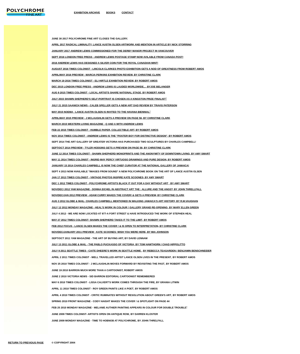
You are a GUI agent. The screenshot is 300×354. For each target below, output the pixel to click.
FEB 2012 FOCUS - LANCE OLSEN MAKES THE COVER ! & (87, 226)
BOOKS (110, 12)
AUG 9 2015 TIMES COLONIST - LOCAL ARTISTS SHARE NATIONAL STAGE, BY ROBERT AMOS (108, 92)
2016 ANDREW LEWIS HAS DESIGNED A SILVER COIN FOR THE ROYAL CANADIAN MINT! (105, 62)
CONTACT (128, 12)
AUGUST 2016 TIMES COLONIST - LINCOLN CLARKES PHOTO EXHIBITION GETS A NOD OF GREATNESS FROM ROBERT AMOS (128, 68)
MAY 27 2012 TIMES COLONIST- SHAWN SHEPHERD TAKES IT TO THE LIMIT (97, 219)
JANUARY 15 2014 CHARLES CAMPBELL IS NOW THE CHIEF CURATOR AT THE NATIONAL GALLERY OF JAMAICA (120, 165)
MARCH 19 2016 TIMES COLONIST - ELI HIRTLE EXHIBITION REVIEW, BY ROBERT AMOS (104, 80)
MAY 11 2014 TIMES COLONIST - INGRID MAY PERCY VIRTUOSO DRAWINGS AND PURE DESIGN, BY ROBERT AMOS (121, 159)
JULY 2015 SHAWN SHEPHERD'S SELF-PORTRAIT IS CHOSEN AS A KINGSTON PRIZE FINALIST (109, 98)
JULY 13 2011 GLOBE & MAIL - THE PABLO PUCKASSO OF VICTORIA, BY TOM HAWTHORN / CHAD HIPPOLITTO (118, 244)
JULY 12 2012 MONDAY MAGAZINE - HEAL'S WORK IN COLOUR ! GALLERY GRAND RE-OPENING (110, 207)
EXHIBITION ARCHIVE (87, 12)
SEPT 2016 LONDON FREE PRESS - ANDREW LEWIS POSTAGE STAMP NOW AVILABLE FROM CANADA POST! (117, 57)
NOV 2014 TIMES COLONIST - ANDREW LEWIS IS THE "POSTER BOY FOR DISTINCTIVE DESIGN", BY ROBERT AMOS (121, 135)
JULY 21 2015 (60, 105)
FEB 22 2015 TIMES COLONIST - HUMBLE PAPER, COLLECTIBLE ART (93, 129)
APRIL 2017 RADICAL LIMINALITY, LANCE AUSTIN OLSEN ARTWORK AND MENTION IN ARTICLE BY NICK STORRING (122, 44)
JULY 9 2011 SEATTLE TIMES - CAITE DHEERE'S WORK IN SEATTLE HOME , (97, 250)
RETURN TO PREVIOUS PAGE (26, 342)
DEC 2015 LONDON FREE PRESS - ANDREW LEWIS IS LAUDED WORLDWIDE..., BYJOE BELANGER (111, 86)
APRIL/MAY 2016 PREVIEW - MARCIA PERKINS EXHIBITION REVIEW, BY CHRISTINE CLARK (106, 74)
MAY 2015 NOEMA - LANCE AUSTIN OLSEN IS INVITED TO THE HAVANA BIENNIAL (100, 111)
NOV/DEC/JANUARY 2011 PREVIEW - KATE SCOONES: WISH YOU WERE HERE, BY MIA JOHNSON (110, 232)
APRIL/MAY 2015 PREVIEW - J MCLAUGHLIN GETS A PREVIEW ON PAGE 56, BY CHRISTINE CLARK (111, 118)
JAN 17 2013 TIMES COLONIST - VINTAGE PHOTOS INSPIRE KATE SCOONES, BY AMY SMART (108, 177)
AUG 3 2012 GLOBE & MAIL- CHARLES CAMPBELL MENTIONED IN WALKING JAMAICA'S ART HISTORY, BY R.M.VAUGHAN (125, 201)
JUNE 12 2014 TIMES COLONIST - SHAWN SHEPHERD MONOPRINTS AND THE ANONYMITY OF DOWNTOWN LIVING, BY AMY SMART (131, 153)
